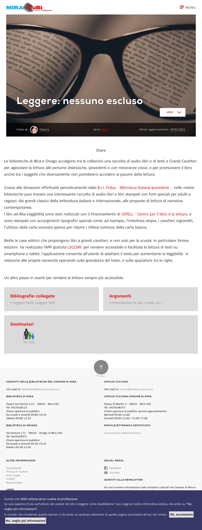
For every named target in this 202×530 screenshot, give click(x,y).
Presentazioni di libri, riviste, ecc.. (137, 303)
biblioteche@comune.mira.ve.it (41, 389)
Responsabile (14, 482)
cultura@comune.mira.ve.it (136, 389)
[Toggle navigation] (191, 7)
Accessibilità (13, 468)
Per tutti (28, 342)
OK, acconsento (181, 514)
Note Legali (13, 475)
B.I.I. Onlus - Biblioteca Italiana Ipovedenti (133, 187)
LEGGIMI (75, 247)
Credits (10, 478)
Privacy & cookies (17, 471)
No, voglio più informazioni (25, 521)
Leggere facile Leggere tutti (34, 303)
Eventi (104, 129)
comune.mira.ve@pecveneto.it (122, 432)
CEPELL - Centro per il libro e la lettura (154, 213)
